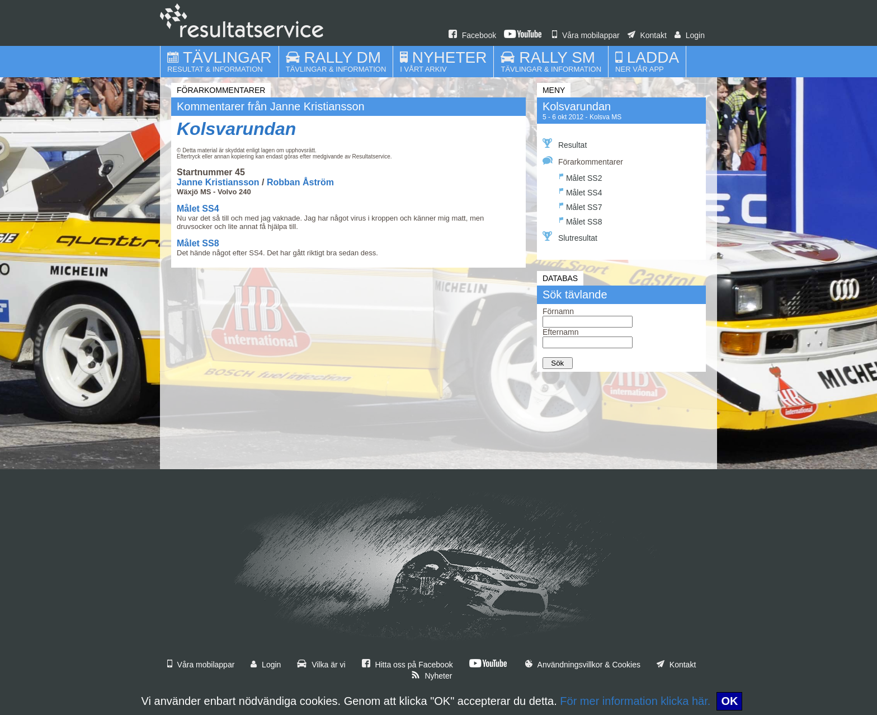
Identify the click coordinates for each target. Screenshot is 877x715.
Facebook (472, 35)
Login (690, 35)
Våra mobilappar (586, 35)
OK (729, 701)
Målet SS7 (580, 206)
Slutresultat (570, 236)
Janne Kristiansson (218, 182)
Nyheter (431, 675)
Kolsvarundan (236, 129)
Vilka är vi (321, 664)
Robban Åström (300, 182)
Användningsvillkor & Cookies (582, 664)
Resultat (565, 143)
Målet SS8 (198, 243)
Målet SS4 (198, 208)
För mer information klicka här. (635, 701)
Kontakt (647, 35)
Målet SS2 (580, 177)
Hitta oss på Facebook (407, 664)
